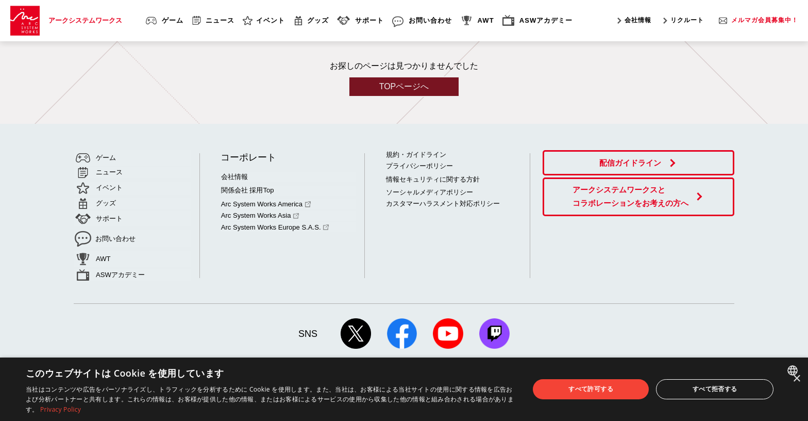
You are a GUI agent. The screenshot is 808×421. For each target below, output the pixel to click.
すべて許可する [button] (590, 388)
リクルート (687, 20)
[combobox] (793, 370)
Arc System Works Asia (259, 214)
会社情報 (638, 20)
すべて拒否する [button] (715, 388)
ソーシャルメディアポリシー (429, 192)
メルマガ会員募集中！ (764, 20)
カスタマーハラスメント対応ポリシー (443, 203)
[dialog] (404, 389)
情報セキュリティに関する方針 (433, 179)
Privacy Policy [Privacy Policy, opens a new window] (60, 409)
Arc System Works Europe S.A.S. (274, 225)
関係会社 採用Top (247, 189)
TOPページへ (404, 86)
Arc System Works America (265, 202)
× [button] (796, 379)
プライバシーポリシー (419, 166)
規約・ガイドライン (416, 154)
